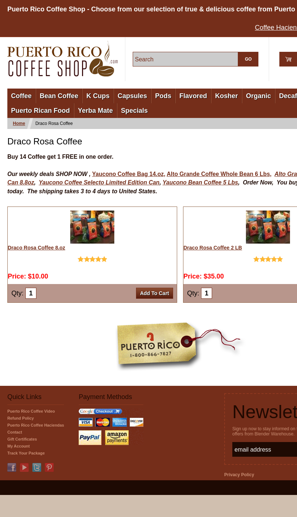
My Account (18, 446)
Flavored (193, 96)
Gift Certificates (22, 439)
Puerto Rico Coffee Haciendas (35, 425)
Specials (134, 110)
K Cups (98, 96)
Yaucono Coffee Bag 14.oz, (128, 174)
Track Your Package (26, 453)
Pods (163, 96)
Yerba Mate (95, 110)
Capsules (132, 96)
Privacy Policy (239, 474)
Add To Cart (154, 293)
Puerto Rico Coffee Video (31, 411)
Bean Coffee (59, 96)
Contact (14, 432)
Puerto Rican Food (40, 110)
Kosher (226, 96)
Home (19, 123)
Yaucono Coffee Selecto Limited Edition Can (99, 182)
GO (248, 59)
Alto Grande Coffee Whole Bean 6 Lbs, (219, 174)
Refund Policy (20, 418)
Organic (258, 96)
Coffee (21, 96)
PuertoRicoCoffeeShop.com (62, 58)
